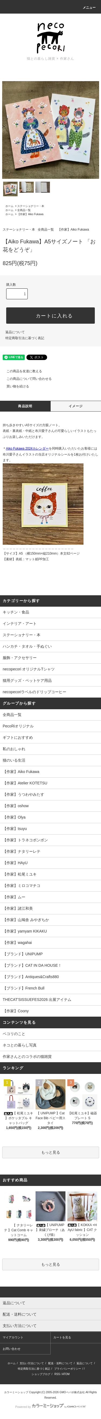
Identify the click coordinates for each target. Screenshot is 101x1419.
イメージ (76, 406)
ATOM (65, 1374)
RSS (57, 1374)
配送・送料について (60, 1363)
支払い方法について (32, 1363)
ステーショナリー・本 (30, 206)
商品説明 (25, 406)
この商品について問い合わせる (26, 379)
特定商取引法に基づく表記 (24, 338)
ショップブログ (41, 1374)
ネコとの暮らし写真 (20, 1045)
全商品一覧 (24, 210)
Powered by (50, 1406)
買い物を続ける (14, 386)
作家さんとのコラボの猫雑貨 (27, 1056)
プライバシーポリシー (67, 1368)
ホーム (9, 206)
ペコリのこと (14, 1034)
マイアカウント (13, 1337)
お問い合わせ (11, 1348)
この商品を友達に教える (21, 371)
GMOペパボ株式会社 (72, 1392)
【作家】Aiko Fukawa (30, 214)
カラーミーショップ (16, 1392)
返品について (15, 332)
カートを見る (62, 1337)
